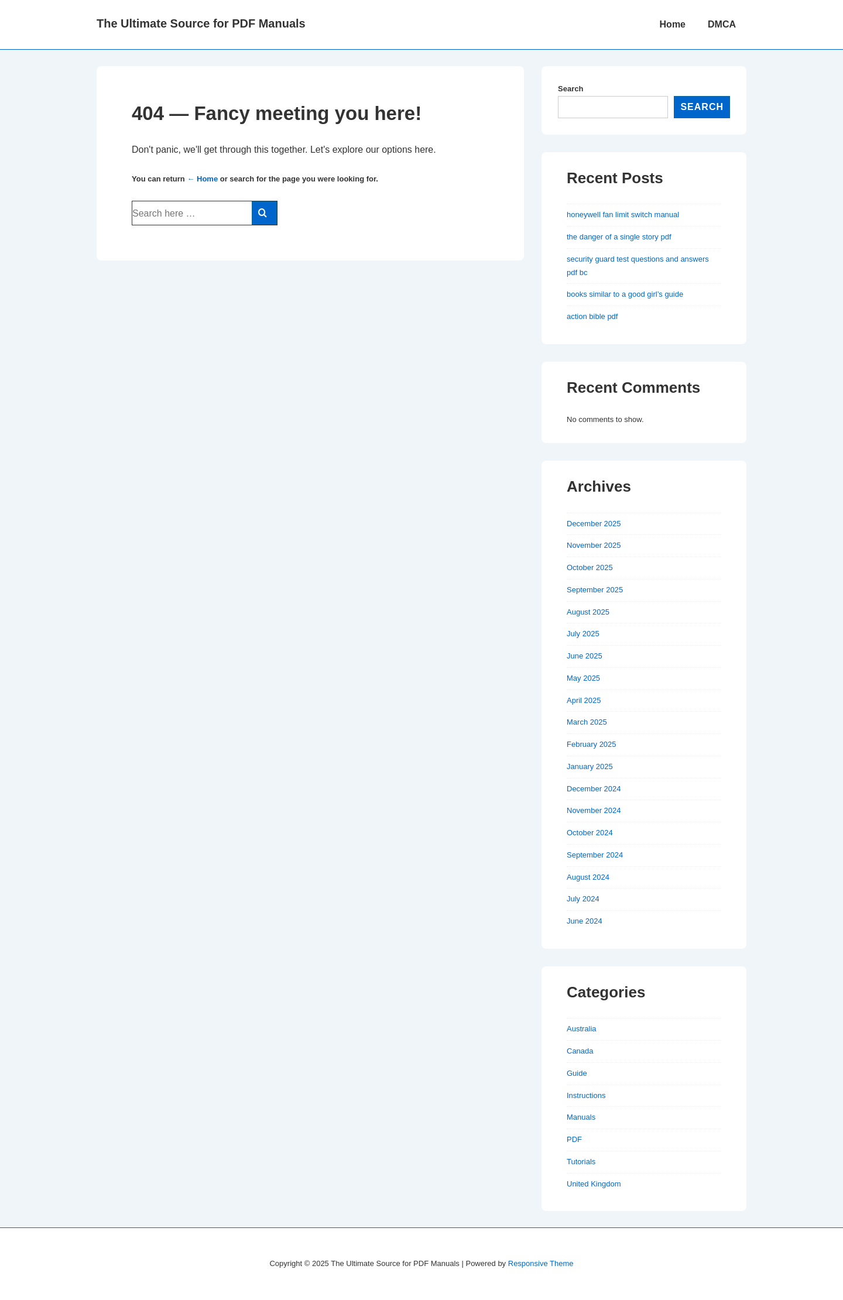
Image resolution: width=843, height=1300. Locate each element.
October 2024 (590, 832)
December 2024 (594, 788)
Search (570, 88)
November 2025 (594, 545)
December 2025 (594, 523)
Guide (577, 1073)
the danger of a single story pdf (619, 236)
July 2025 (583, 633)
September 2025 (595, 589)
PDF (574, 1139)
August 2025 (588, 612)
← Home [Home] (202, 178)
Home (673, 24)
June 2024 (584, 921)
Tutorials (581, 1161)
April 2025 (584, 700)
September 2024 (595, 854)
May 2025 (583, 678)
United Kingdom (594, 1183)
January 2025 (590, 766)
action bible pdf (592, 316)
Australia (582, 1028)
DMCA (722, 24)
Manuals (581, 1117)
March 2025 (587, 722)
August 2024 (588, 877)
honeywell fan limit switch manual (623, 214)
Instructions (586, 1095)
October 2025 (590, 567)
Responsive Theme (541, 1263)
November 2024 (594, 810)
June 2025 (584, 655)
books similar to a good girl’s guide (625, 294)
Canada (580, 1051)
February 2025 (591, 744)
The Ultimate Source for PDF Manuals (201, 23)
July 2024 (583, 898)
